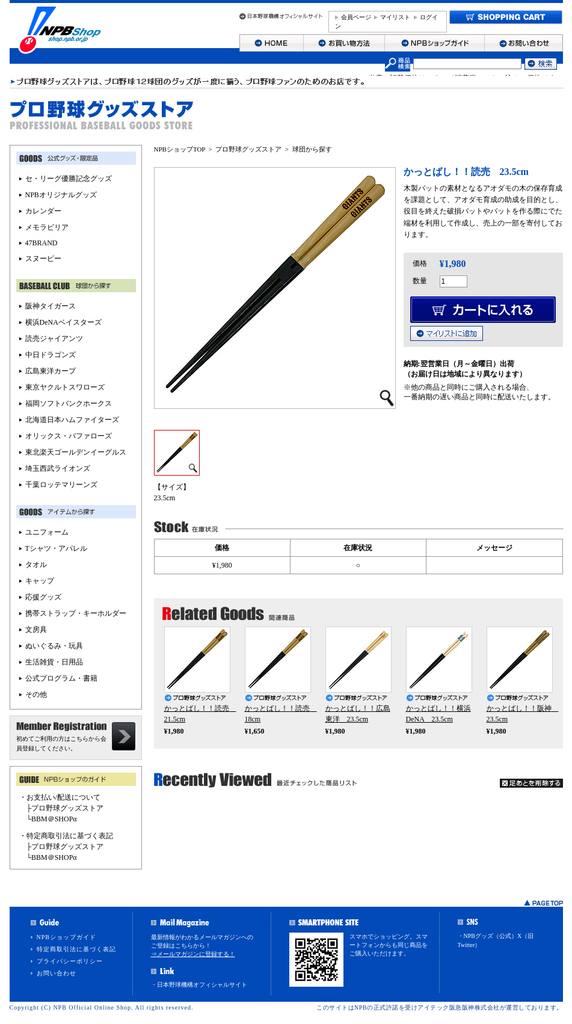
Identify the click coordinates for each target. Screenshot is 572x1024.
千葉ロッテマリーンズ (61, 484)
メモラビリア (47, 227)
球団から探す (312, 149)
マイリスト (395, 17)
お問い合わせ (56, 973)
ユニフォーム (47, 532)
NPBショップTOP (180, 149)
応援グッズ (43, 597)
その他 (36, 694)
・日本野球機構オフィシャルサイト (199, 984)
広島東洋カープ (50, 371)
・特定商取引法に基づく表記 (66, 836)
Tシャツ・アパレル (56, 548)
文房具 (36, 629)
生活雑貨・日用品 (54, 662)
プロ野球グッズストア (248, 149)
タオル (36, 564)
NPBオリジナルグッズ (61, 195)
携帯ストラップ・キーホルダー (75, 613)
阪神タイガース (50, 306)
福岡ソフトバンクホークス (68, 403)
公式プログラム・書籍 (61, 678)
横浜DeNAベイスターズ (63, 322)
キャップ (39, 581)
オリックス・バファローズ (68, 436)
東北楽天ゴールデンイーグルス (75, 452)
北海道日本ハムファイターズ (72, 419)
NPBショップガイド (66, 937)
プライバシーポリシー (70, 961)
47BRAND (41, 243)
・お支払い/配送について (59, 797)
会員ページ (356, 17)
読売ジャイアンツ (54, 338)
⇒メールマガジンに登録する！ (193, 954)
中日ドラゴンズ (50, 355)
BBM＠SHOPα (54, 819)
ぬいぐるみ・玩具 (54, 646)
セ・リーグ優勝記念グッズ (68, 178)
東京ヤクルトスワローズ (65, 387)
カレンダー (43, 211)
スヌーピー (43, 258)
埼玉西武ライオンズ (57, 468)
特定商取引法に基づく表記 (76, 949)
